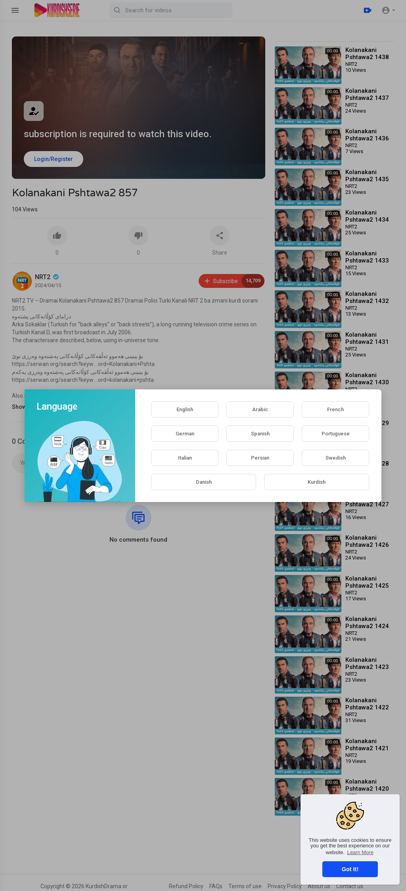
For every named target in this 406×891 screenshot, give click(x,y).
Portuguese (336, 434)
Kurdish (317, 482)
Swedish (336, 458)
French (335, 409)
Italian (185, 458)
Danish (204, 482)
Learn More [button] (360, 852)
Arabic (260, 409)
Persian (260, 458)
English (184, 409)
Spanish (260, 434)
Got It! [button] (350, 869)
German (185, 434)
